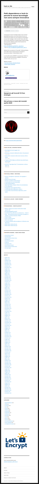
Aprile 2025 (7, 273)
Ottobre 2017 (7, 380)
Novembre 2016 (8, 390)
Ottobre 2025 (7, 266)
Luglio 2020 (7, 339)
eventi (6, 408)
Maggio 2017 (7, 384)
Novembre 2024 (8, 280)
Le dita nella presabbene (10, 183)
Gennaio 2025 (8, 277)
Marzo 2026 (7, 259)
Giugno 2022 (7, 314)
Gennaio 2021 (7, 333)
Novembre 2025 (8, 264)
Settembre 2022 (8, 311)
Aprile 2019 (7, 357)
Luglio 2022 (7, 312)
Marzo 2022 (7, 318)
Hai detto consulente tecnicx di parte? (12, 180)
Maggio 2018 (7, 371)
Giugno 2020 (7, 340)
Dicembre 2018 (8, 363)
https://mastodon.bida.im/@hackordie (14, 140)
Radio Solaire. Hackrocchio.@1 (11, 224)
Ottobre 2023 (7, 295)
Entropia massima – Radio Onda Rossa (15, 232)
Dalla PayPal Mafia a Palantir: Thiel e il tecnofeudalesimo (16, 184)
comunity (7, 405)
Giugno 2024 (7, 284)
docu (6, 406)
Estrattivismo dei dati (9, 235)
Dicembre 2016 (8, 388)
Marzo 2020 (7, 345)
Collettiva (7, 242)
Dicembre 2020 (8, 335)
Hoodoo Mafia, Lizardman (10, 64)
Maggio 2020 (7, 342)
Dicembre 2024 (8, 278)
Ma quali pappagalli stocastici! (11, 211)
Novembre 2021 (8, 322)
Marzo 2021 (7, 330)
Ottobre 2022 (7, 309)
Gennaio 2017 (7, 387)
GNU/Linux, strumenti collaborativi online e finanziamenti (17, 153)
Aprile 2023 (7, 301)
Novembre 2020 (8, 336)
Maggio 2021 (7, 328)
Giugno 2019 (7, 354)
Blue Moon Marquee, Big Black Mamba (12, 62)
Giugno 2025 (7, 270)
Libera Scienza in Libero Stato (11, 238)
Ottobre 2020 (7, 338)
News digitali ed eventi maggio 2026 (12, 150)
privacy (6, 418)
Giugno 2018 (7, 370)
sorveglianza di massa (9, 423)
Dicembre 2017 (8, 377)
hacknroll (7, 411)
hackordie (21, 83)
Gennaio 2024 (8, 291)
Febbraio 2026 (8, 260)
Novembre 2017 (8, 378)
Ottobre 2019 (7, 352)
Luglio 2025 (7, 268)
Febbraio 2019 (8, 360)
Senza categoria (8, 422)
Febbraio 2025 (8, 275)
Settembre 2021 (8, 325)
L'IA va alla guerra (8, 186)
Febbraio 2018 (8, 374)
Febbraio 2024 (8, 290)
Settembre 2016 (8, 393)
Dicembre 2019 (8, 349)
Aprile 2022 (7, 316)
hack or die (8, 6)
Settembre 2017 (8, 381)
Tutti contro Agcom (9, 219)
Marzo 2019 (7, 359)
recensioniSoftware (9, 421)
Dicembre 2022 (8, 307)
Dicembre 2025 (8, 263)
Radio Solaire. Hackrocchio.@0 (11, 225)
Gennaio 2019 (7, 361)
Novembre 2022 (8, 308)
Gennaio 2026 (8, 261)
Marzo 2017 (7, 385)
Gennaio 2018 (7, 376)
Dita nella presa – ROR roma (12, 173)
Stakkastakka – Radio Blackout (13, 205)
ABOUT (5, 467)
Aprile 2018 (7, 373)
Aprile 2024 (7, 287)
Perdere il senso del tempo (10, 179)
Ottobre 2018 (7, 366)
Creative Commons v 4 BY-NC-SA (10, 461)
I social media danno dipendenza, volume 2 (13, 189)
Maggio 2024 (7, 285)
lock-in (25, 83)
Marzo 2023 (7, 302)
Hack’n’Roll (6, 475)
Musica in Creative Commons (10, 477)
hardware (7, 414)
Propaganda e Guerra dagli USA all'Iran (13, 187)
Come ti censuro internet (10, 218)
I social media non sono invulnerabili (12, 182)
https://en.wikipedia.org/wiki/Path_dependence (14, 46)
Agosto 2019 (7, 353)
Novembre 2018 (8, 364)
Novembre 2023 (8, 294)
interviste (7, 415)
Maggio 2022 (7, 315)
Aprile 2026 (7, 257)
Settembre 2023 (8, 297)
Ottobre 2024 (7, 281)
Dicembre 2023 (8, 292)
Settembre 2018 (8, 367)
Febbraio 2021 (8, 332)
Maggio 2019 (7, 356)
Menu (33, 6)
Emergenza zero (8, 243)
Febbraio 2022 (8, 319)
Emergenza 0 (7, 239)
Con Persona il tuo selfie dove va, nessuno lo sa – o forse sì (16, 212)
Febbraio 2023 (8, 304)
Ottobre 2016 (7, 391)
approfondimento (8, 402)
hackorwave (7, 412)
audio (6, 404)
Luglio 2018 (7, 369)
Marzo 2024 (7, 288)
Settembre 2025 (8, 267)
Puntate (5, 470)
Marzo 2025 (7, 274)
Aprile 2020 (7, 343)
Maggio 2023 (7, 299)
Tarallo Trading (8, 217)
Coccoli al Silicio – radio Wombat (14, 199)
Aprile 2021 (7, 329)
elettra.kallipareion (9, 75)
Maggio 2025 (7, 271)
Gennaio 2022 (8, 321)
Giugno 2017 (7, 383)
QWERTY (9, 84)
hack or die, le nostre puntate (13, 147)
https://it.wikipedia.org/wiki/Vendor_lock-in (17, 47)
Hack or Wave (6, 472)
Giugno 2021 (7, 326)
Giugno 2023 (7, 298)
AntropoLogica (8, 236)
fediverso (7, 409)
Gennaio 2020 (8, 347)
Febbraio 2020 (8, 346)
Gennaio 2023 (8, 305)
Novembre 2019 (8, 350)
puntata (17, 83)
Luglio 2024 (7, 283)
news (6, 416)
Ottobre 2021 (7, 323)
